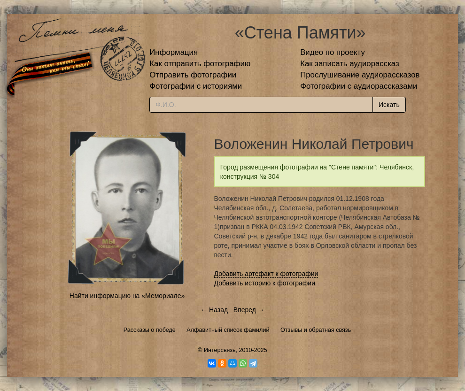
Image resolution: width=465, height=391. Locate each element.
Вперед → (248, 310)
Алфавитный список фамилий (227, 330)
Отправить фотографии (192, 74)
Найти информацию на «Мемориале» (127, 295)
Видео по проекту (332, 52)
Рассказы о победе (150, 330)
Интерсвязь (220, 350)
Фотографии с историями (195, 86)
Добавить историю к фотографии (265, 283)
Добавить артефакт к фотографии (266, 273)
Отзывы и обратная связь (315, 330)
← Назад (214, 310)
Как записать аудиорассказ (349, 63)
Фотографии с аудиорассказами (358, 86)
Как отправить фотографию (199, 63)
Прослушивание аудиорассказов (359, 74)
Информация (173, 52)
